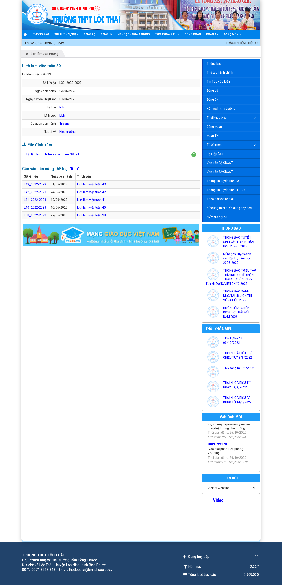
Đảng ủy (212, 99)
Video (218, 500)
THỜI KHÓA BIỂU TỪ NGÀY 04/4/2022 (237, 385)
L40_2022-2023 (35, 207)
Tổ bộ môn (214, 144)
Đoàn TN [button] (212, 34)
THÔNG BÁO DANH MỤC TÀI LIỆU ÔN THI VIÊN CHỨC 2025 (237, 296)
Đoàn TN (213, 135)
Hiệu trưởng (67, 131)
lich (61, 107)
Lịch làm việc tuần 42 (91, 192)
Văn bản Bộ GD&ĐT (220, 163)
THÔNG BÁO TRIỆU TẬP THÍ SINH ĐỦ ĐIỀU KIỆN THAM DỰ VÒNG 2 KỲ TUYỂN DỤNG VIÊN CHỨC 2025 (231, 277)
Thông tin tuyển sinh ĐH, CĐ (226, 190)
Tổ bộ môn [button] (232, 36)
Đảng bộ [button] (89, 34)
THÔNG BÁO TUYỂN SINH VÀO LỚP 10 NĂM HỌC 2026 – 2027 (238, 242)
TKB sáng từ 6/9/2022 (238, 368)
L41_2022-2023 (35, 200)
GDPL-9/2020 (217, 450)
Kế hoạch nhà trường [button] (134, 34)
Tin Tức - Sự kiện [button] (66, 34)
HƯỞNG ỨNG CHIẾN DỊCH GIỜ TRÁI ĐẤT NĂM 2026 (236, 312)
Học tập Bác (215, 154)
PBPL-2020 (216, 425)
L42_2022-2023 (35, 192)
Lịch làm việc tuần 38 (91, 215)
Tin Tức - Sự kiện (218, 81)
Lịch (62, 115)
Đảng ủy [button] (106, 34)
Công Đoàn (214, 126)
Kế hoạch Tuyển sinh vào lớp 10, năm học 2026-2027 (237, 258)
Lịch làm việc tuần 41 (91, 200)
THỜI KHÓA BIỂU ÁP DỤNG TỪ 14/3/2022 (237, 400)
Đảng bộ (212, 90)
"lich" (74, 168)
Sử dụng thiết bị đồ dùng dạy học (229, 208)
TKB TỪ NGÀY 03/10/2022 (232, 340)
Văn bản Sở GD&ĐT (220, 172)
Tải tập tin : (52, 154)
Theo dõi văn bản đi (220, 199)
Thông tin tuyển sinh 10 (223, 181)
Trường (64, 123)
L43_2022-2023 (35, 184)
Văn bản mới (231, 417)
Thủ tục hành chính (220, 72)
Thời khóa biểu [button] (167, 36)
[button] (194, 154)
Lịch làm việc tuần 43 (91, 184)
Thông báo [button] (41, 34)
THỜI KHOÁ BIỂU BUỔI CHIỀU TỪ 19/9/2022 (238, 355)
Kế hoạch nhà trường (221, 108)
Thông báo (214, 63)
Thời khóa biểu (217, 117)
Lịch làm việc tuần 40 (91, 207)
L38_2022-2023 (35, 215)
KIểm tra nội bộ (217, 217)
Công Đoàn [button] (193, 34)
